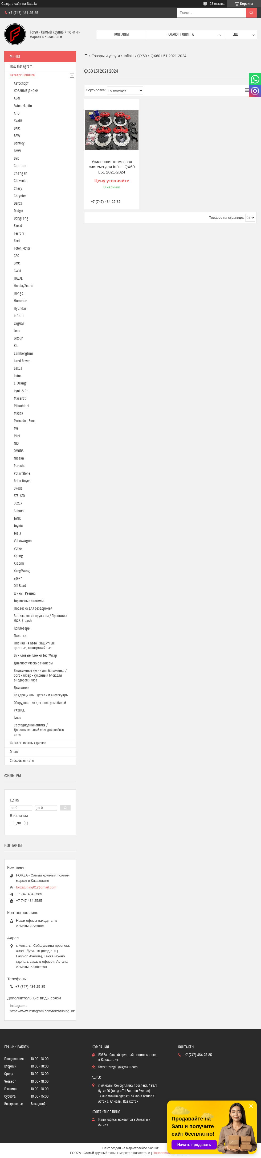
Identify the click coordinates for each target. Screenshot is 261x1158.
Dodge (18, 211)
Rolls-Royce (22, 481)
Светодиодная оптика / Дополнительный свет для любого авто (39, 730)
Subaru (19, 511)
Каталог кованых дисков (28, 743)
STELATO (19, 496)
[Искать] (251, 13)
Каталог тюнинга (181, 34)
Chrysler (20, 196)
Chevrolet (20, 181)
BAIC (17, 128)
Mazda (18, 413)
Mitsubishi (21, 406)
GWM (17, 271)
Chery (18, 189)
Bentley (19, 143)
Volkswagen (23, 541)
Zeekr (18, 578)
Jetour (18, 338)
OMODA (18, 451)
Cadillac (20, 166)
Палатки (20, 636)
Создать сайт (11, 4)
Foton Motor (22, 248)
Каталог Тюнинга (22, 75)
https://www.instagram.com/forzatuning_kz (42, 1011)
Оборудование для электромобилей (40, 703)
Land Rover (22, 361)
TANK (17, 518)
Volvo (18, 549)
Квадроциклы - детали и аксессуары (41, 695)
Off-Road (20, 586)
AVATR (18, 121)
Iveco (17, 718)
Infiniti (129, 56)
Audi (17, 98)
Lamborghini (23, 353)
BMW (17, 151)
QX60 (142, 56)
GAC (16, 256)
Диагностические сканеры (33, 663)
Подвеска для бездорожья (33, 608)
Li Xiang (20, 383)
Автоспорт (21, 83)
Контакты (121, 34)
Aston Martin (23, 106)
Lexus (18, 368)
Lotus (18, 376)
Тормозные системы (29, 601)
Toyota (18, 526)
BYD (16, 158)
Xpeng (18, 556)
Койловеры (22, 628)
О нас (14, 752)
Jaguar (19, 323)
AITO (16, 113)
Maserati (20, 398)
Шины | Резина (25, 594)
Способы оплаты (22, 761)
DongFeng (21, 218)
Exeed (18, 226)
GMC (17, 263)
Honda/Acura (23, 286)
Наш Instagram (21, 66)
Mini (17, 436)
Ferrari (19, 233)
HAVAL (18, 278)
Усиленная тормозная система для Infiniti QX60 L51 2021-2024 (112, 166)
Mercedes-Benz (24, 421)
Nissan (19, 458)
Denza (18, 203)
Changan (20, 173)
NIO (16, 443)
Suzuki (18, 503)
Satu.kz (153, 1148)
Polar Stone (22, 474)
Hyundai (20, 309)
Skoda (18, 488)
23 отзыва (217, 4)
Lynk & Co (21, 391)
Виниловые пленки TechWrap (35, 656)
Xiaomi (19, 563)
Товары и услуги (106, 56)
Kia (16, 346)
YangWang (22, 571)
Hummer (20, 301)
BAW (17, 136)
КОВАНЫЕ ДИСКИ (26, 91)
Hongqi (19, 293)
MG (16, 429)
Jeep (17, 331)
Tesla (17, 533)
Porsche (19, 466)
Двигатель (21, 688)
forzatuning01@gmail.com (36, 887)
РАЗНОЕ (19, 710)
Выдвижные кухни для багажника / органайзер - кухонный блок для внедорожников (40, 676)
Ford (17, 241)
